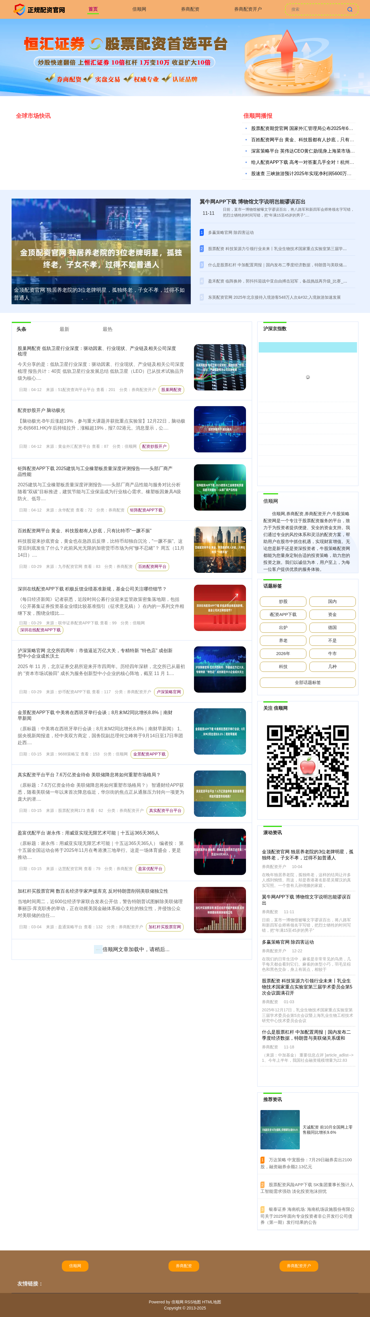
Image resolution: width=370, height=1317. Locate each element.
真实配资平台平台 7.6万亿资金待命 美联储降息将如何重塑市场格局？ (89, 774)
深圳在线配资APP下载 (40, 630)
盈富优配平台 (150, 868)
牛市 (332, 653)
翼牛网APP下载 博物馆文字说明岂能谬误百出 (253, 202)
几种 (332, 666)
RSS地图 (192, 1302)
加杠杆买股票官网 (165, 927)
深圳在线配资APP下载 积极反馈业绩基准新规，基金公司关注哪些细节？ (92, 588)
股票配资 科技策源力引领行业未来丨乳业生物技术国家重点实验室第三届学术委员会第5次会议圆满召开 (306, 987)
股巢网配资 (171, 389)
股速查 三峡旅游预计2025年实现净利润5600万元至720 (307, 174)
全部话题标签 (308, 682)
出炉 (283, 627)
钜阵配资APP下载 (146, 510)
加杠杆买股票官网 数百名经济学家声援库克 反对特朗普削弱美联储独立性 (93, 891)
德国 (332, 627)
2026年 (283, 653)
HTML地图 (211, 1302)
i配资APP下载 (283, 614)
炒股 (283, 601)
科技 (283, 666)
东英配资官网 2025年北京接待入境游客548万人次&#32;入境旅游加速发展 (274, 297)
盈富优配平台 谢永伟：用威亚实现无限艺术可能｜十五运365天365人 (88, 832)
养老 (283, 640)
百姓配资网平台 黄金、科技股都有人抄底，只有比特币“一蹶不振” (84, 530)
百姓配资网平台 (152, 566)
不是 (332, 640)
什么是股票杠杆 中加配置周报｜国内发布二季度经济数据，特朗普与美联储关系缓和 (283, 265)
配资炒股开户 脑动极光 (41, 410)
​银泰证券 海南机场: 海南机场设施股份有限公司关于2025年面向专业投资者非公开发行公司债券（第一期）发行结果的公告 (307, 1216)
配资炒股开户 (154, 446)
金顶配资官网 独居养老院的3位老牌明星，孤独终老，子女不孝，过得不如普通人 (99, 294)
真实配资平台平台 (165, 810)
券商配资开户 (248, 9)
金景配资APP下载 (149, 754)
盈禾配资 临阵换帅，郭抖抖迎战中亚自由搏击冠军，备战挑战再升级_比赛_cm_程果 (283, 281)
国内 (332, 601)
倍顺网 (139, 9)
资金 (332, 614)
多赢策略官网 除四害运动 (231, 232)
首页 (93, 9)
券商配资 (190, 9)
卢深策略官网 (169, 691)
